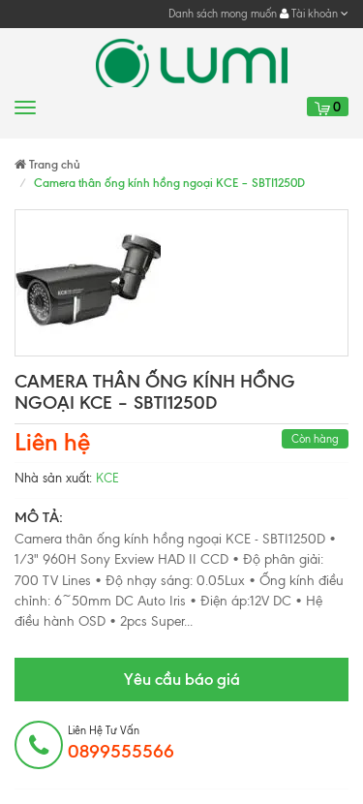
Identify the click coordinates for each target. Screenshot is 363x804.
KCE (107, 478)
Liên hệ (52, 442)
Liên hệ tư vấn (121, 743)
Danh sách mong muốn (222, 13)
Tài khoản (314, 13)
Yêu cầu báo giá (182, 679)
